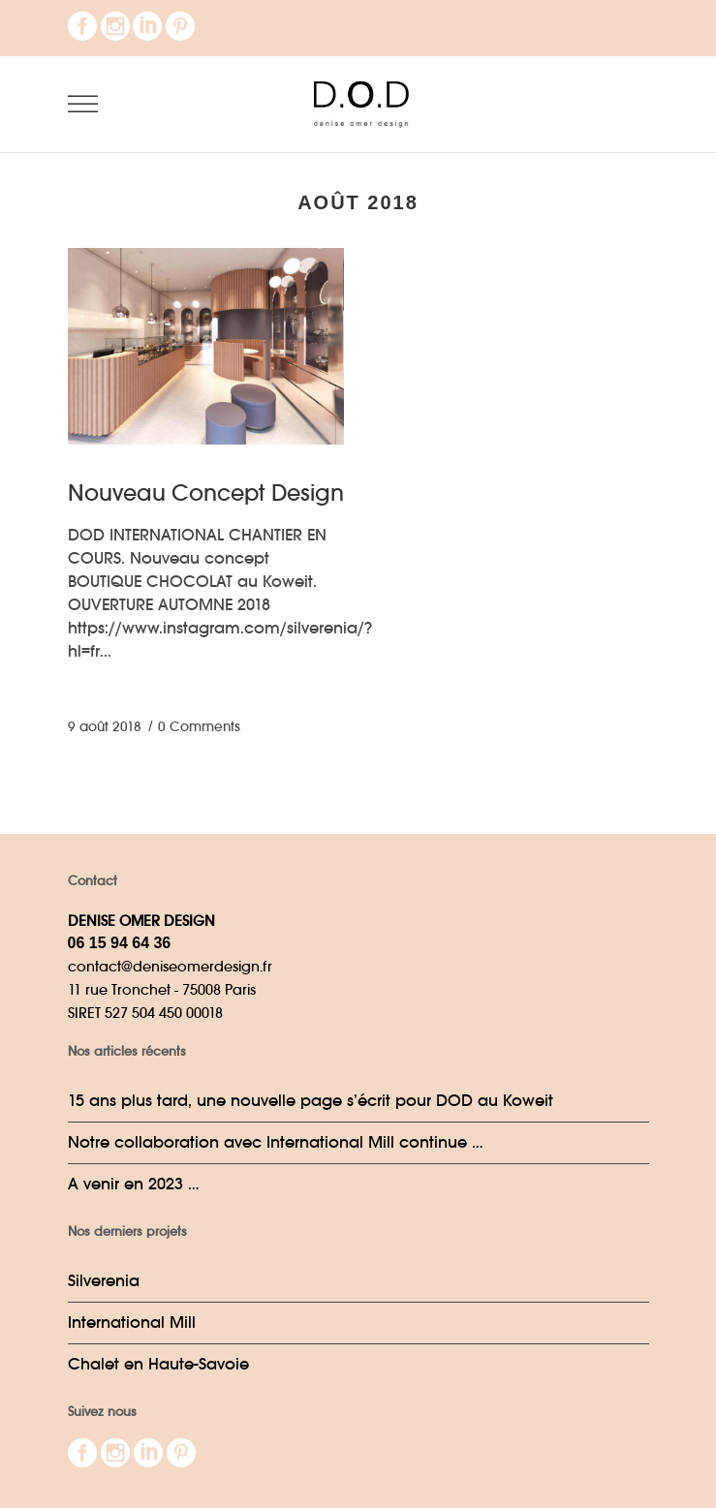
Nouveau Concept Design (206, 493)
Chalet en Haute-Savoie (158, 1364)
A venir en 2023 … (134, 1184)
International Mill (132, 1322)
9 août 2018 (104, 726)
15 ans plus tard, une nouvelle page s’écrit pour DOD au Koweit (310, 1101)
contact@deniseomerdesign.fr (170, 966)
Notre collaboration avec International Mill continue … (275, 1142)
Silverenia (104, 1281)
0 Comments (199, 726)
